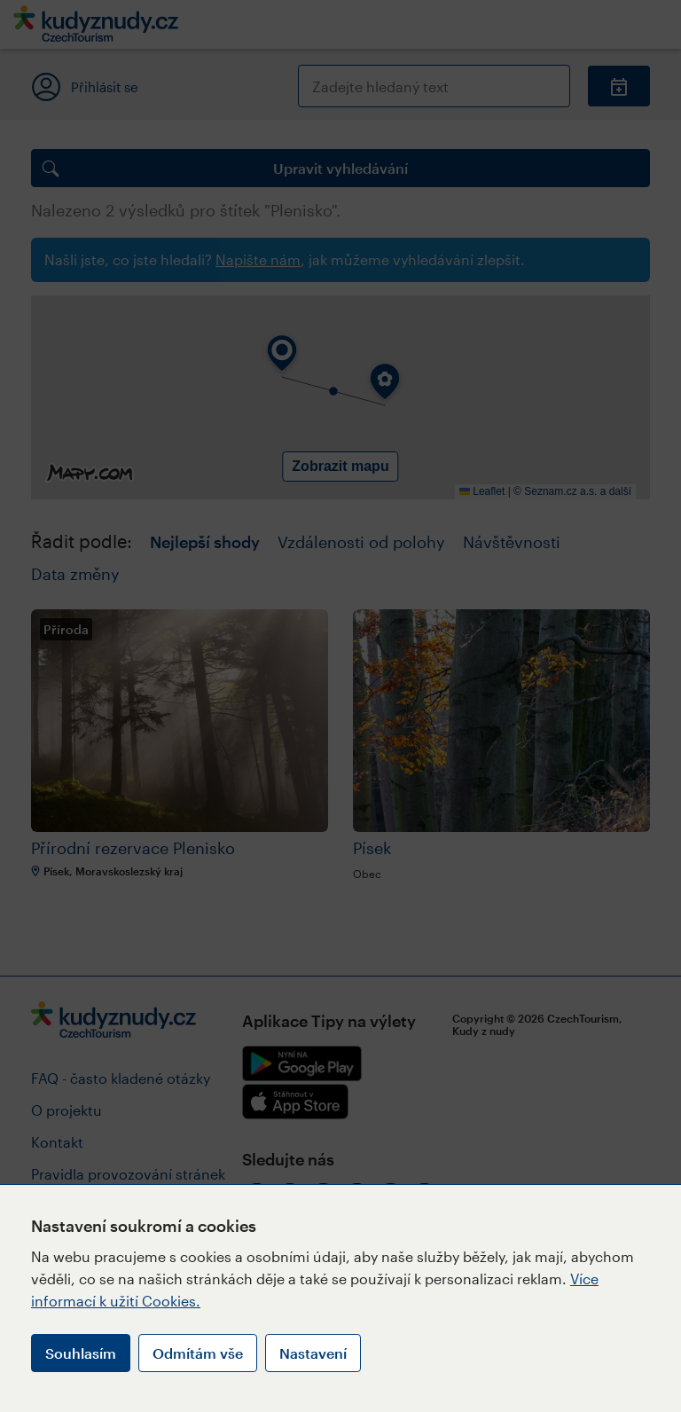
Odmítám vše (198, 1353)
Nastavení (313, 1353)
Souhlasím (80, 1353)
